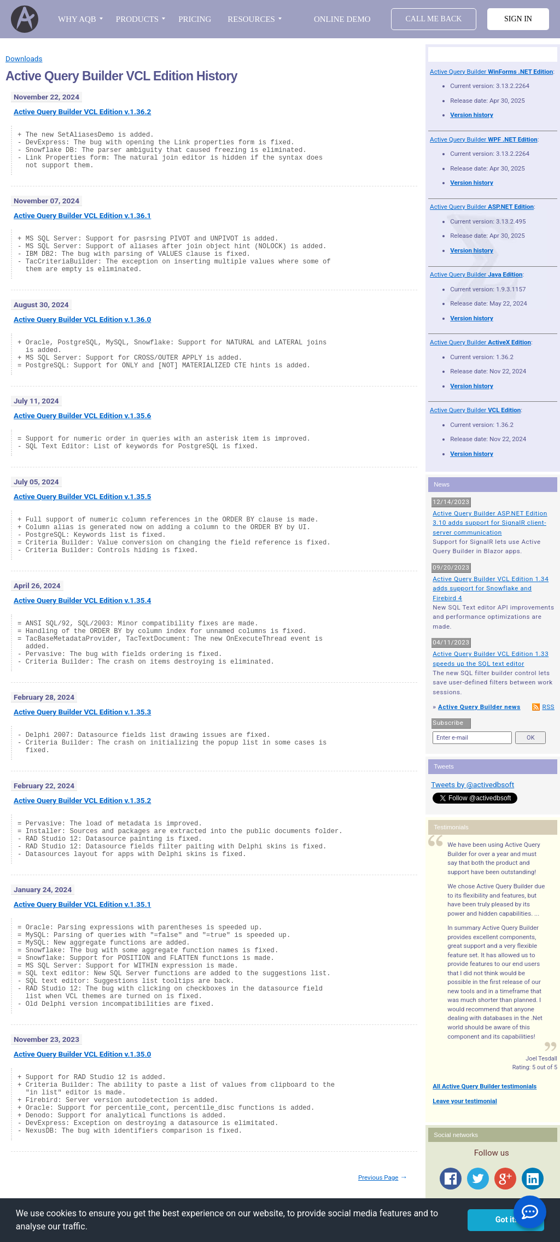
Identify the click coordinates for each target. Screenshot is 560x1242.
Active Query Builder (491, 71)
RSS (548, 707)
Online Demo (342, 19)
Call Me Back (434, 19)
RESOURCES (251, 19)
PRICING (194, 19)
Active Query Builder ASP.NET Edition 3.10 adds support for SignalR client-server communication (490, 522)
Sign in (518, 19)
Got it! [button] (506, 1220)
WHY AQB (77, 19)
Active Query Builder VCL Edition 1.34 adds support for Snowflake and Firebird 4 (491, 588)
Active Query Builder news (479, 707)
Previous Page (378, 1177)
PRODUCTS (137, 19)
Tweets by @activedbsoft (472, 784)
